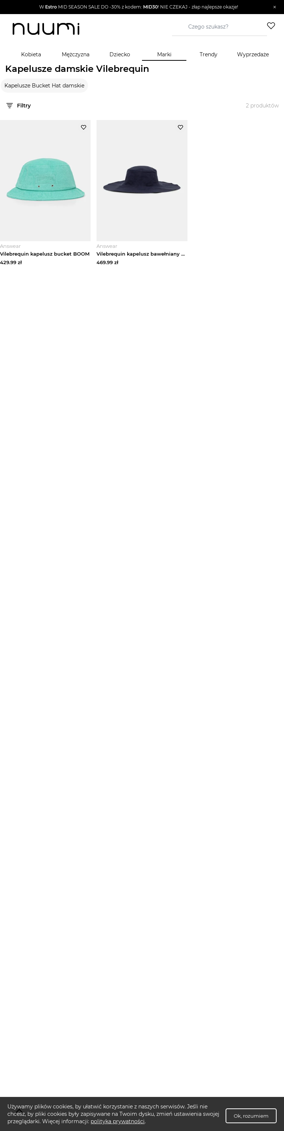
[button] (138, 7)
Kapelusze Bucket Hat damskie (44, 85)
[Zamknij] (275, 7)
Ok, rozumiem (251, 1116)
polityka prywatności (118, 1121)
